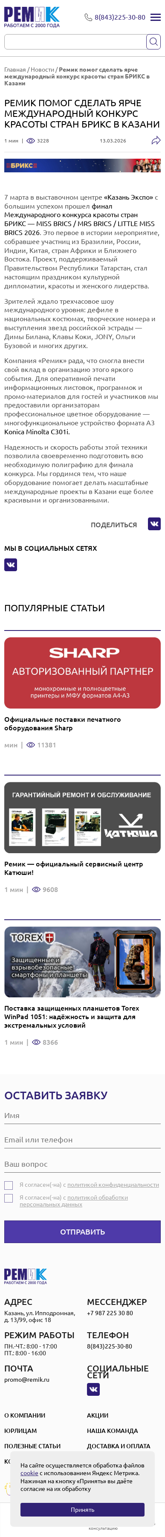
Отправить (82, 1231)
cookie (29, 1473)
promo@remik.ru (26, 1379)
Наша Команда (112, 1430)
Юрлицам (20, 1430)
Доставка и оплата (119, 1446)
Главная (15, 69)
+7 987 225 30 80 (110, 1313)
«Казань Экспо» (128, 197)
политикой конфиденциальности (113, 1184)
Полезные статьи (32, 1446)
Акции (97, 1415)
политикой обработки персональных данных (74, 1201)
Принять (82, 1509)
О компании (24, 1415)
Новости (42, 69)
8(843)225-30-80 (109, 1346)
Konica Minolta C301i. (37, 432)
